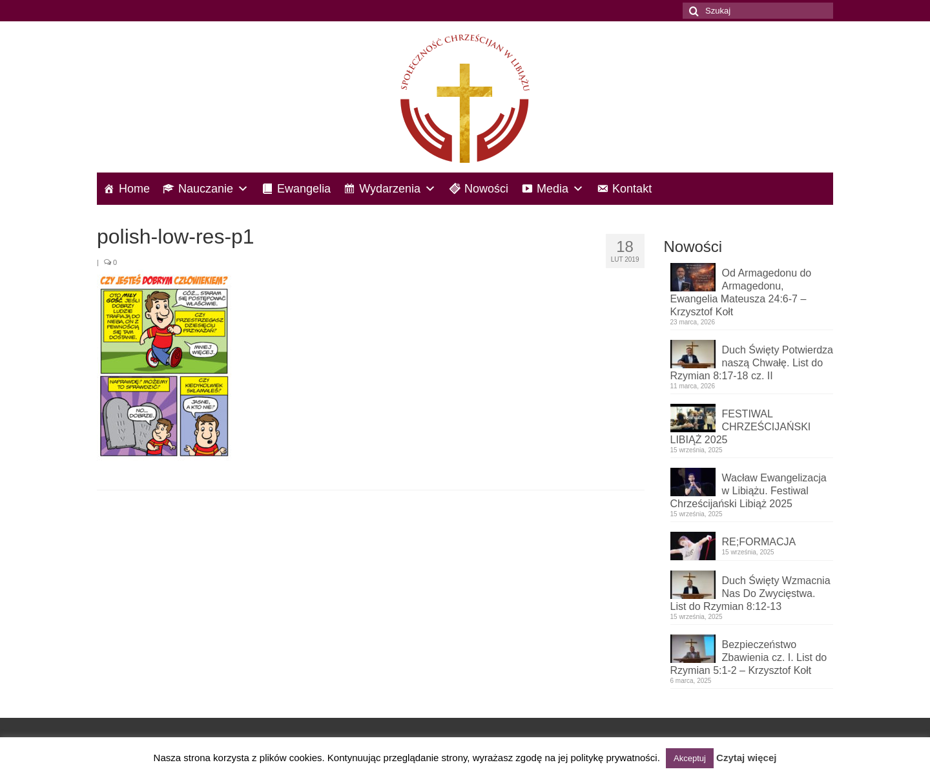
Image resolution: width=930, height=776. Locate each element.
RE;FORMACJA (759, 541)
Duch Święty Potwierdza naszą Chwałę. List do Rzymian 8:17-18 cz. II (752, 362)
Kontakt (632, 188)
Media (560, 188)
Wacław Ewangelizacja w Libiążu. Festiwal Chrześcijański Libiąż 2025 (748, 490)
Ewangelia (304, 188)
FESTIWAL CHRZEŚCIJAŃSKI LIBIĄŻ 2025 (740, 426)
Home (134, 188)
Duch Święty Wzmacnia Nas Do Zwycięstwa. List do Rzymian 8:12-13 (750, 593)
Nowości (486, 188)
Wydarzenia (397, 188)
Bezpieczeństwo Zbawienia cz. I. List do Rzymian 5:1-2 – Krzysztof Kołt (748, 657)
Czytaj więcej (746, 757)
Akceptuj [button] (690, 758)
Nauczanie (213, 188)
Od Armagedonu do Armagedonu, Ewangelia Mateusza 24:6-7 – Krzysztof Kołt (741, 292)
